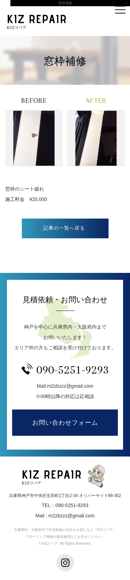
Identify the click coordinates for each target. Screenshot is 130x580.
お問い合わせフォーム (65, 422)
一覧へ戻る (65, 228)
